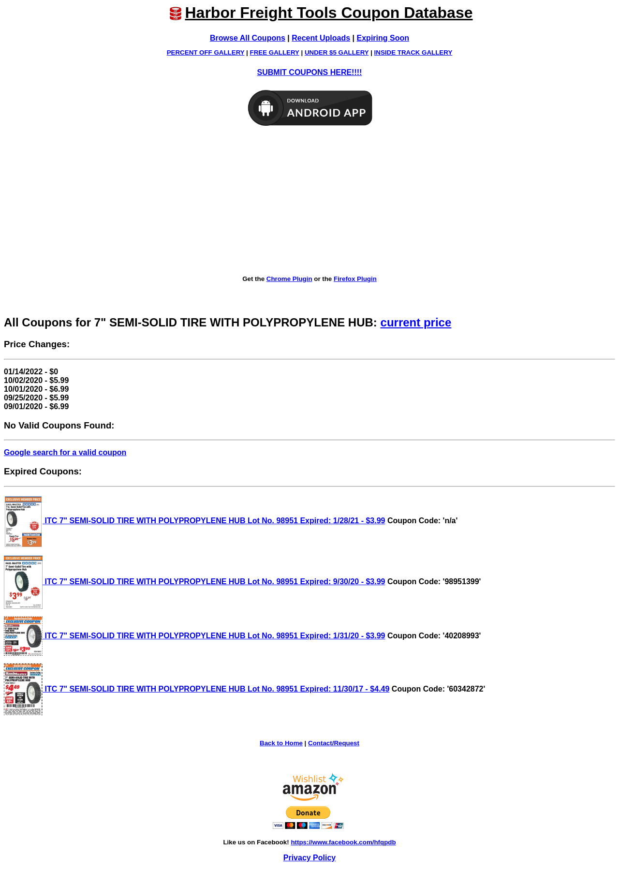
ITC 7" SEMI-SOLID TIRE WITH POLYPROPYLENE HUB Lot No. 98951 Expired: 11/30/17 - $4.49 (196, 689)
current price (416, 322)
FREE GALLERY (274, 52)
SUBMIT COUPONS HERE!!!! (309, 72)
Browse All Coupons (247, 38)
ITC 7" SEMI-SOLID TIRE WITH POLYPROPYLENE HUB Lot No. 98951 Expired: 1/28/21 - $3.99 (194, 520)
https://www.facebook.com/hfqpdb (343, 842)
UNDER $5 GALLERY (337, 52)
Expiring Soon (383, 38)
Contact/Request (333, 743)
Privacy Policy (309, 858)
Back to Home (281, 743)
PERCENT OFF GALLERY (206, 52)
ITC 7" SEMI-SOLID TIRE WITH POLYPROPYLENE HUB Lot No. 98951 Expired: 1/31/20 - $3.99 (194, 636)
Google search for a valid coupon (65, 452)
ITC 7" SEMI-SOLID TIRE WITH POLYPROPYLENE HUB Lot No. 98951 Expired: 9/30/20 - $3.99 (194, 581)
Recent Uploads (321, 38)
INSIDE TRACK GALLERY (413, 52)
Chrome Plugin (289, 278)
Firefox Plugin (355, 278)
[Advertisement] (309, 201)
